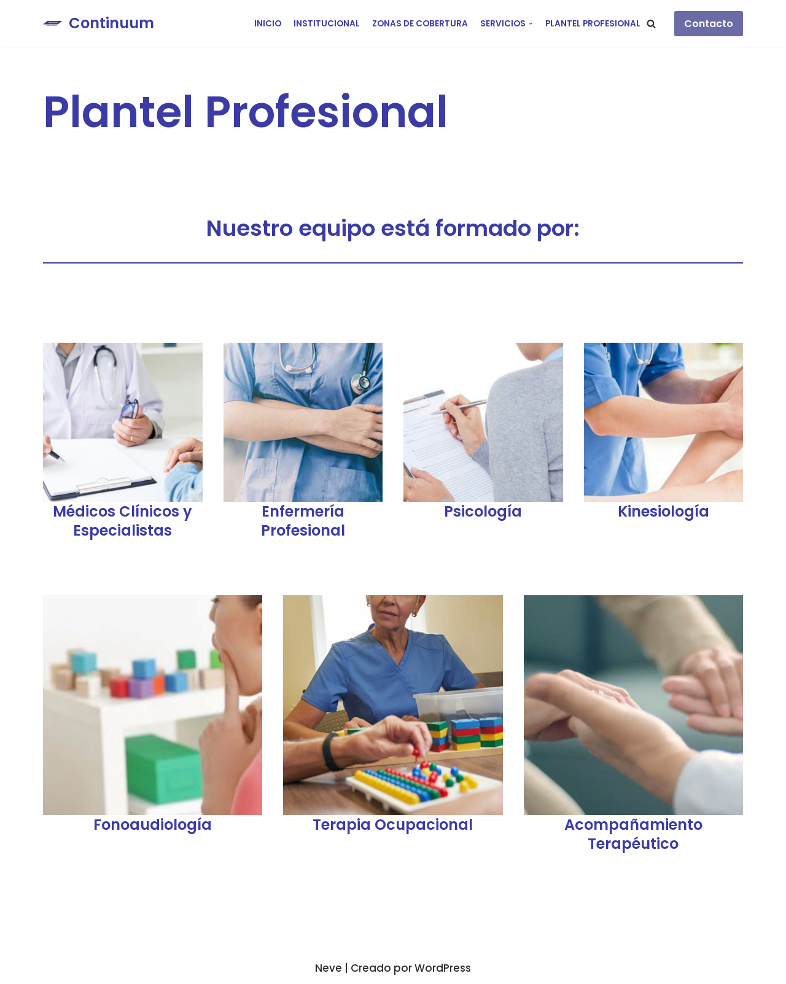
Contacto (708, 24)
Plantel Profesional (592, 23)
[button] (651, 23)
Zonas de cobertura (420, 23)
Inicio (267, 23)
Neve (328, 968)
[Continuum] (98, 23)
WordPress (442, 968)
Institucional (327, 23)
